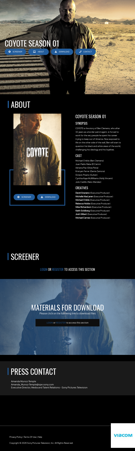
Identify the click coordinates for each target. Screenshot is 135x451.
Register (57, 269)
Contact (85, 51)
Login (43, 269)
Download (62, 51)
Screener (15, 51)
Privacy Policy (15, 437)
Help (40, 437)
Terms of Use (30, 437)
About (38, 51)
